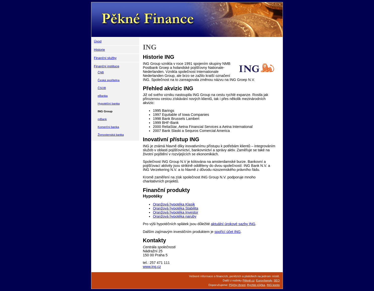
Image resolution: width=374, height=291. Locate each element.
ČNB (101, 72)
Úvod (97, 41)
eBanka (103, 95)
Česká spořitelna (109, 80)
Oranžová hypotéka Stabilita (175, 208)
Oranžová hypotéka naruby (174, 216)
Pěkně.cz (248, 280)
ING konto (273, 284)
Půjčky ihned (237, 284)
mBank (102, 119)
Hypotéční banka (109, 103)
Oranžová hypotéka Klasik (174, 204)
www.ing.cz (152, 267)
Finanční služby (105, 58)
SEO (277, 280)
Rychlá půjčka (256, 284)
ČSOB (102, 87)
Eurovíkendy (264, 280)
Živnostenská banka (111, 134)
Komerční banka (108, 126)
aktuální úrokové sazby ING (233, 224)
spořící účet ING (227, 232)
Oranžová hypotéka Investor (175, 212)
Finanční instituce (106, 66)
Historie (99, 50)
